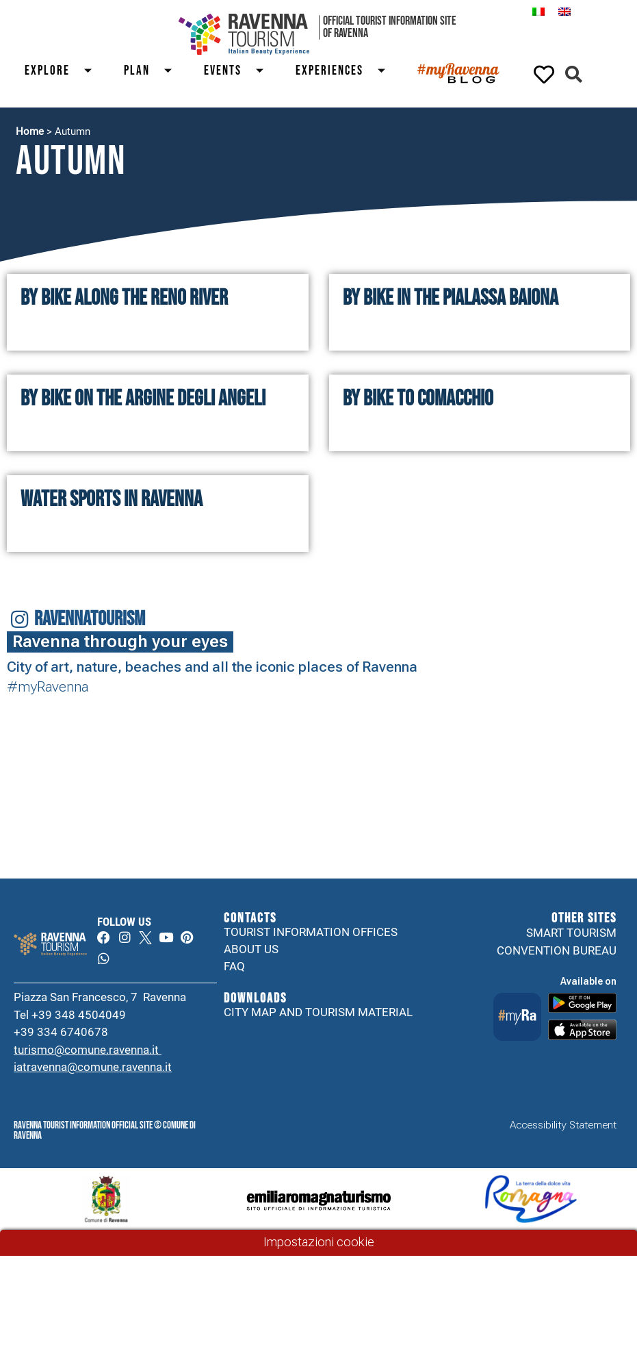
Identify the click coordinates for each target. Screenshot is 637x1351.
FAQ (234, 968)
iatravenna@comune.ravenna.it (93, 1069)
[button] (573, 74)
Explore (64, 71)
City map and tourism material (318, 1014)
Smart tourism (571, 932)
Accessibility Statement (563, 1128)
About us (251, 950)
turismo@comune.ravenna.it (87, 1052)
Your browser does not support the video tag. (203, 735)
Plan (153, 71)
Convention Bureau (556, 950)
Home (30, 131)
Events (239, 71)
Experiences (346, 71)
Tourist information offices (311, 932)
